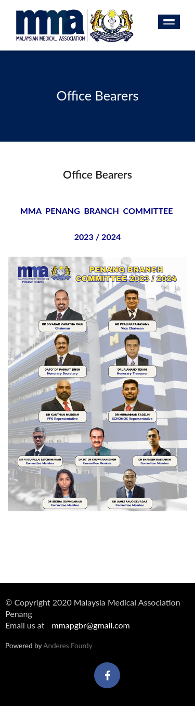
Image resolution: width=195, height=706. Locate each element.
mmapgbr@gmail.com (90, 625)
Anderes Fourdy (67, 645)
